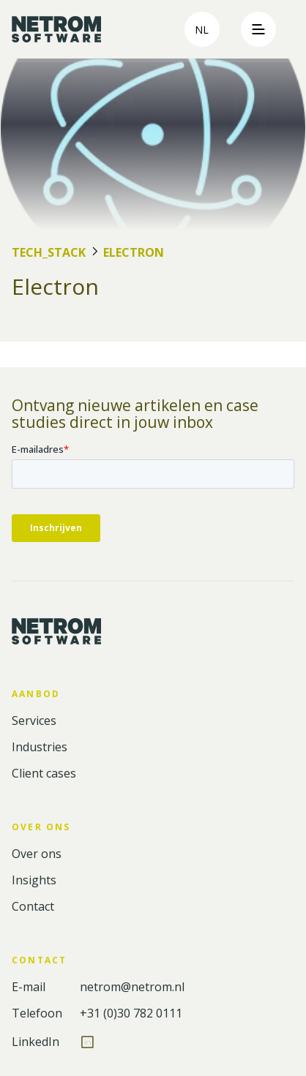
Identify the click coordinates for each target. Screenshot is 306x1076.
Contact (33, 906)
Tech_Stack (49, 252)
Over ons (36, 854)
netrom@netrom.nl (132, 987)
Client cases (44, 773)
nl (202, 30)
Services (34, 721)
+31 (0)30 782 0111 (131, 1013)
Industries (39, 747)
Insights (34, 880)
